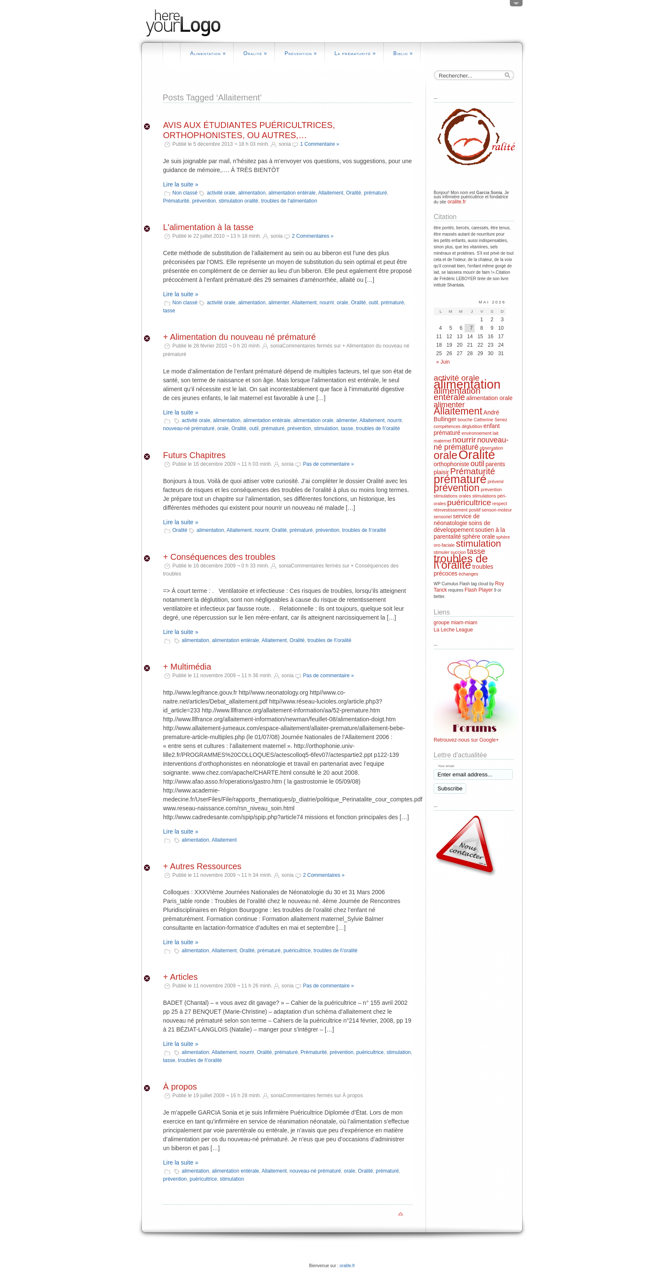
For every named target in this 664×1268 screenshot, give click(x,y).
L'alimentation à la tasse (208, 227)
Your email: (446, 766)
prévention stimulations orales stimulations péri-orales (470, 496)
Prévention (301, 53)
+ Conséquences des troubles (219, 557)
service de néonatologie (457, 519)
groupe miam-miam (455, 623)
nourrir (327, 303)
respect (499, 503)
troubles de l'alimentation (289, 201)
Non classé (184, 193)
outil (373, 303)
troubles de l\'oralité (378, 428)
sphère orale (478, 536)
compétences (447, 426)
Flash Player (479, 590)
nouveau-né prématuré (188, 428)
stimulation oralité (238, 201)
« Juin (443, 361)
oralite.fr (456, 202)
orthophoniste (451, 464)
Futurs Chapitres (194, 455)
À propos (180, 1086)
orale (342, 303)
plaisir (441, 472)
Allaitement (330, 193)
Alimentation (208, 53)
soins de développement (462, 526)
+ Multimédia (187, 666)
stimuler (441, 552)
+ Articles (180, 977)
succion (458, 552)
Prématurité (176, 201)
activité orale (221, 193)
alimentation (252, 193)
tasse (169, 311)
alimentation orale (313, 420)
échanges (468, 573)
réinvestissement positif (457, 509)
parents (495, 464)
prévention (204, 201)
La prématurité (355, 53)
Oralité (255, 53)
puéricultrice (297, 951)
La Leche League (453, 630)
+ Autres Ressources (202, 866)
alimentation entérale (291, 193)
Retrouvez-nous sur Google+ (466, 740)
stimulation (326, 428)
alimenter (278, 303)
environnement (477, 433)
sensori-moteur (497, 509)
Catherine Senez (490, 419)
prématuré (375, 193)
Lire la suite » (180, 184)
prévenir (495, 481)
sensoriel (443, 516)
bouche (465, 419)
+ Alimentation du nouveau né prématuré (239, 337)
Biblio (403, 53)
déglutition (472, 426)
